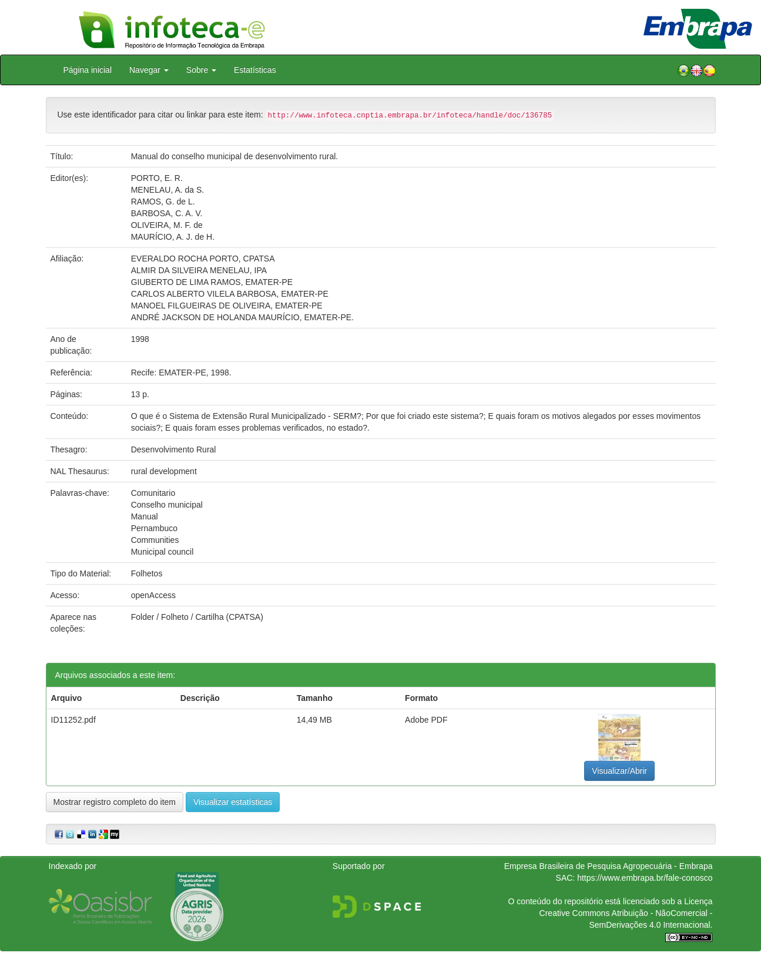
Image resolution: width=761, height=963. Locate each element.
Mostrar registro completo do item (114, 802)
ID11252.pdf (73, 719)
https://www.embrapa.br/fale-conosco (644, 878)
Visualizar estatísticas (232, 802)
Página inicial (87, 70)
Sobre (201, 70)
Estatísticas (255, 70)
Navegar (149, 70)
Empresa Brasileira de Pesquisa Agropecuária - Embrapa (608, 866)
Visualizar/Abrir (619, 771)
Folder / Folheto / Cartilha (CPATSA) (197, 617)
